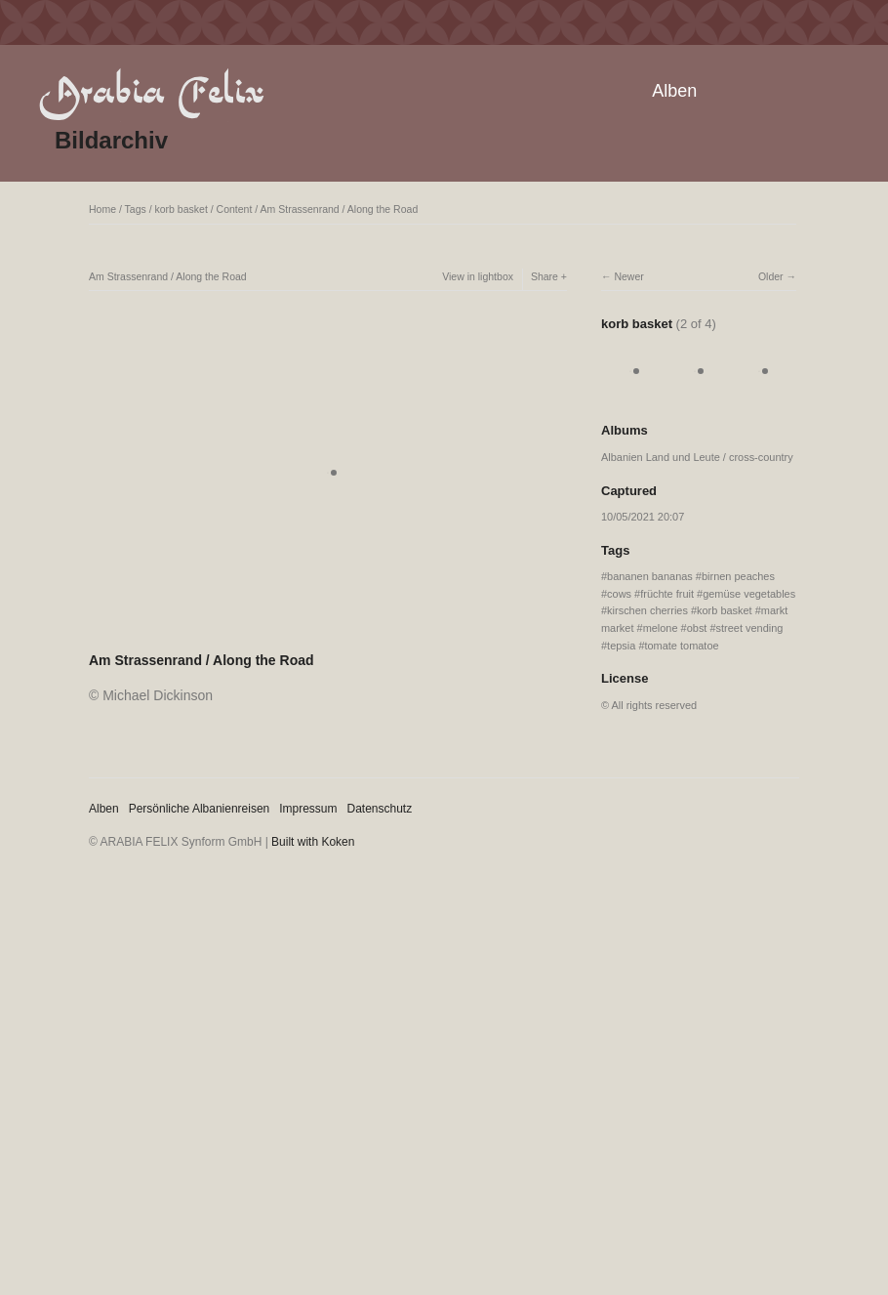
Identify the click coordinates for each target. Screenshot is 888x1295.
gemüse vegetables (749, 594)
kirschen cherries (647, 610)
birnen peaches (738, 576)
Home (102, 209)
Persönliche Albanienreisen (199, 808)
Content (235, 209)
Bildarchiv (111, 140)
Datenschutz (380, 808)
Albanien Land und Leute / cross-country (697, 457)
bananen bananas (650, 576)
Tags (135, 209)
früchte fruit (667, 594)
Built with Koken (312, 842)
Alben (674, 91)
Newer (628, 276)
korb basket (181, 209)
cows (619, 594)
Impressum (308, 808)
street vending (750, 628)
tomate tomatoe (681, 645)
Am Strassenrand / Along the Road (340, 209)
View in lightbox (477, 276)
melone (660, 628)
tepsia (621, 645)
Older (771, 276)
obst (697, 628)
